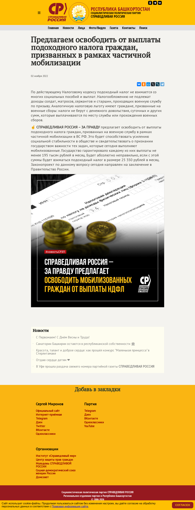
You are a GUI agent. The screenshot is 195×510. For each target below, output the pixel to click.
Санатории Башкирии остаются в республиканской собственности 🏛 (84, 344)
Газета (114, 28)
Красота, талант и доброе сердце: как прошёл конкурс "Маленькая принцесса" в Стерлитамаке (91, 352)
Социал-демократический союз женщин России (55, 472)
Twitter (40, 426)
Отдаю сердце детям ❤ (51, 360)
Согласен (182, 505)
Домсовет (42, 477)
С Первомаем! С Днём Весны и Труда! (61, 338)
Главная (53, 28)
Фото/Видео (97, 28)
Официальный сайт (48, 410)
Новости (68, 28)
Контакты (128, 28)
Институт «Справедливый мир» (56, 455)
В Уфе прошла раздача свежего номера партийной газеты (93, 367)
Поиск (143, 28)
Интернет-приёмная (49, 414)
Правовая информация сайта (70, 506)
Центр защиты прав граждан (54, 459)
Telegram (41, 418)
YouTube (89, 426)
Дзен (39, 422)
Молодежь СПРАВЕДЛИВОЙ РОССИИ (53, 465)
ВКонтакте (43, 429)
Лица (81, 28)
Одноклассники (45, 433)
